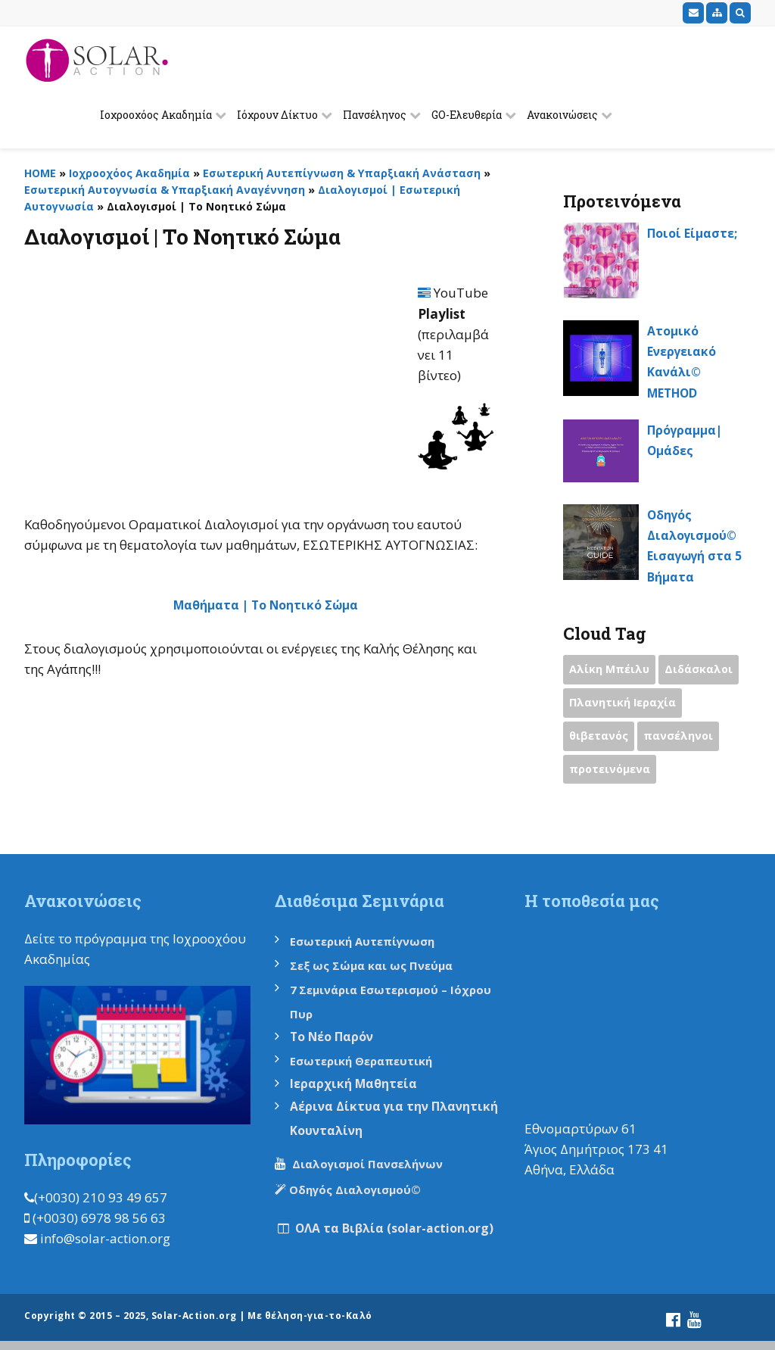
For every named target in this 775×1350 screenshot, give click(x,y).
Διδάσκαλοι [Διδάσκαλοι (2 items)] (702, 670)
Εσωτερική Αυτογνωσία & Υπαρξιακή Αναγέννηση (164, 189)
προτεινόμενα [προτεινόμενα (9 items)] (611, 772)
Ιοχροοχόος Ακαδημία (156, 115)
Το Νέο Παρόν (336, 1039)
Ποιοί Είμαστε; (696, 233)
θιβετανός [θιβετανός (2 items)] (599, 738)
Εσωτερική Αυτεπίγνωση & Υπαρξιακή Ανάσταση (342, 173)
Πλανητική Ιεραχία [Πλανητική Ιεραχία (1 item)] (624, 704)
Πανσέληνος (374, 115)
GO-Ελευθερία (466, 115)
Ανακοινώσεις (562, 115)
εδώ (106, 962)
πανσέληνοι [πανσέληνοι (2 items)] (681, 738)
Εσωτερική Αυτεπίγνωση (369, 944)
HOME (40, 173)
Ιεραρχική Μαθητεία (358, 1086)
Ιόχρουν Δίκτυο (277, 115)
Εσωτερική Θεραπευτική (367, 1063)
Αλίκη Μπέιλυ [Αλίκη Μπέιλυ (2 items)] (610, 670)
